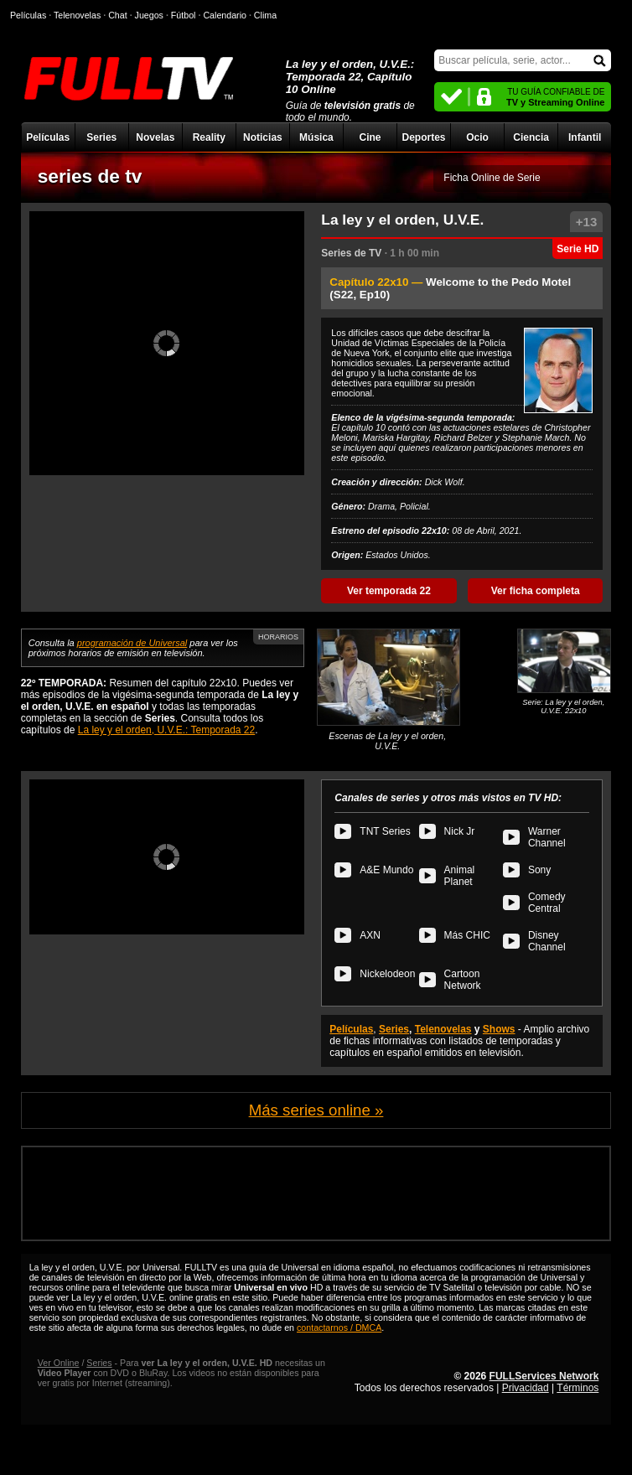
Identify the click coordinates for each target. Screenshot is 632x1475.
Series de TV (351, 253)
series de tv (90, 176)
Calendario (224, 15)
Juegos (149, 15)
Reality (209, 137)
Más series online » (316, 1110)
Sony (539, 870)
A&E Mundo (386, 870)
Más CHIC (467, 935)
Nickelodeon (387, 974)
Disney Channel (547, 941)
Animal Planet (459, 876)
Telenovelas (443, 1029)
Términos (577, 1388)
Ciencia (531, 137)
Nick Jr (459, 831)
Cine (370, 137)
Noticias (262, 137)
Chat (117, 15)
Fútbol (183, 15)
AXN (370, 935)
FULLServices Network (544, 1376)
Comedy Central (547, 902)
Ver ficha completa (535, 591)
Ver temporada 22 (389, 591)
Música (316, 137)
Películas (48, 137)
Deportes (424, 137)
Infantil (584, 137)
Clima (265, 15)
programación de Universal (132, 643)
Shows (499, 1029)
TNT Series (385, 831)
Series (101, 137)
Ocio (477, 137)
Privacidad (525, 1388)
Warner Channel (547, 837)
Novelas (155, 137)
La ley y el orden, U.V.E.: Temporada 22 (166, 730)
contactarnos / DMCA (339, 1327)
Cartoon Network (462, 979)
